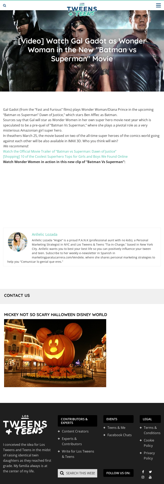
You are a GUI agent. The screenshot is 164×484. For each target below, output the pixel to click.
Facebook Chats (119, 435)
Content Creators (75, 431)
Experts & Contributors (72, 441)
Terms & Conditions (152, 430)
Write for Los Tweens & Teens (78, 454)
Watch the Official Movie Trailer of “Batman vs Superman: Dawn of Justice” (59, 151)
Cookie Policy (149, 443)
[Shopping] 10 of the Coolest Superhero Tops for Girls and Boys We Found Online (65, 156)
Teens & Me (116, 427)
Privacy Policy (149, 456)
